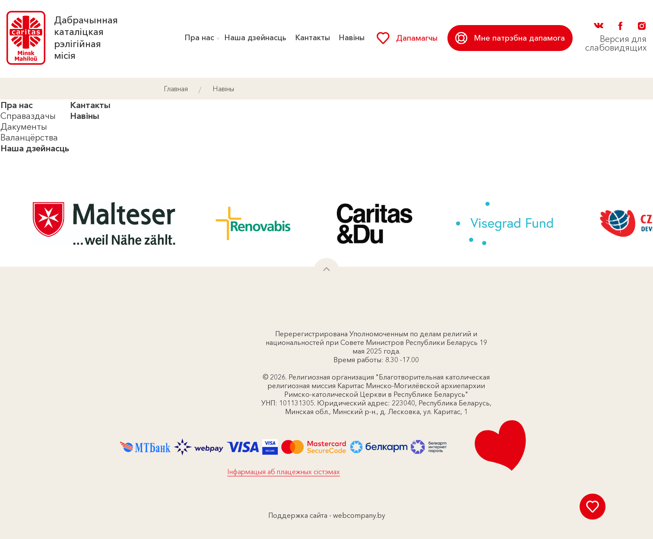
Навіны (352, 37)
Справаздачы (28, 116)
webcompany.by (359, 515)
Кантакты (312, 37)
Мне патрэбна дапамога (510, 38)
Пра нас (199, 37)
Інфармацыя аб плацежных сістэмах (283, 471)
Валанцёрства (29, 137)
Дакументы (23, 126)
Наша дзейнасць (255, 37)
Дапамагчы (407, 38)
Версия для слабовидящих (616, 43)
